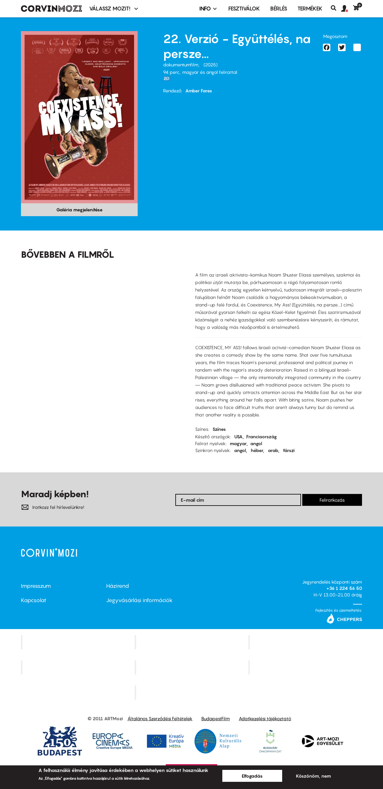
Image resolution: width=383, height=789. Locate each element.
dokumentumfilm (180, 64)
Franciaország (261, 436)
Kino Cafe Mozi (192, 642)
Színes (219, 429)
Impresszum (36, 586)
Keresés (336, 8)
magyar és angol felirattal (209, 72)
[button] (347, 9)
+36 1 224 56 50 (344, 588)
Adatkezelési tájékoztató (265, 718)
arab (273, 450)
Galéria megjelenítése (79, 209)
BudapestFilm (215, 718)
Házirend (117, 586)
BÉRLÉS (278, 8)
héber (257, 450)
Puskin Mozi (78, 667)
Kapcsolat (33, 600)
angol (256, 443)
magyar (238, 443)
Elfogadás (252, 776)
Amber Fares (198, 90)
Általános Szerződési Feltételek (159, 718)
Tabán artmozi (306, 667)
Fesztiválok (244, 8)
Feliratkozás (332, 500)
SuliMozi (192, 667)
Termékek (310, 8)
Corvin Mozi (78, 642)
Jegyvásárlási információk (139, 600)
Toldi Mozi (192, 692)
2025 (210, 64)
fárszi (289, 450)
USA (238, 436)
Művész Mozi (306, 642)
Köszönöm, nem (313, 776)
